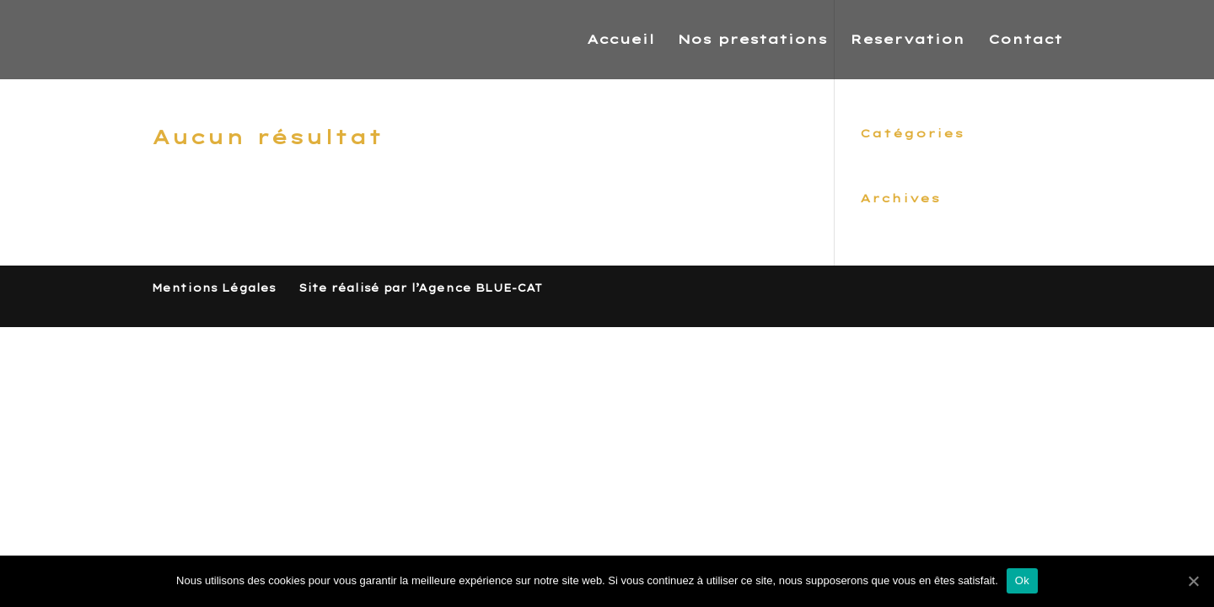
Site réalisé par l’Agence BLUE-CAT (420, 288)
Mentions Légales (214, 288)
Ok (1022, 580)
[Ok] (1192, 580)
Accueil (620, 40)
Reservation (907, 40)
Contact (1025, 40)
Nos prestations (752, 40)
